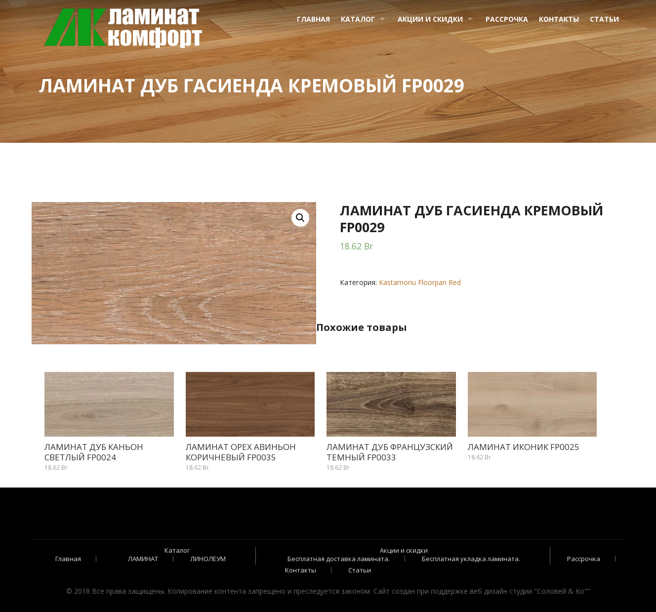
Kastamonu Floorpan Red (420, 282)
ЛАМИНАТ (143, 558)
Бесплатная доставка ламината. (338, 558)
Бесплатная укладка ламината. (471, 558)
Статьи (604, 19)
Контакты (559, 19)
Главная (313, 19)
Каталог (358, 19)
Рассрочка (507, 19)
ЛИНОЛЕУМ (208, 558)
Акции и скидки (430, 19)
